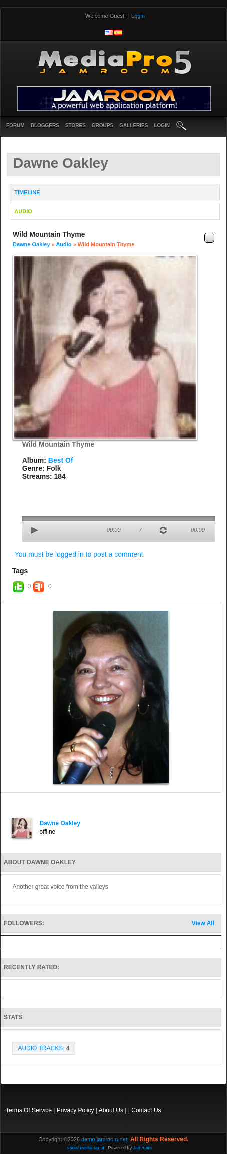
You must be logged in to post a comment (79, 554)
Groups (102, 125)
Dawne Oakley (31, 244)
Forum (15, 125)
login (162, 125)
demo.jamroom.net (104, 1139)
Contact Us (146, 1110)
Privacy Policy (75, 1110)
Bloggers (45, 125)
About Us (111, 1110)
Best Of (60, 460)
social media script (85, 1147)
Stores (75, 125)
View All (203, 923)
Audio (63, 244)
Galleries (133, 125)
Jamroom (142, 1147)
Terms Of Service (29, 1110)
